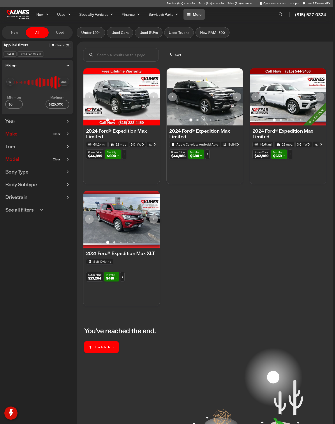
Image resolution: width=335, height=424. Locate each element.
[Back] (60, 45)
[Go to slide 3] (120, 120)
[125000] (57, 104)
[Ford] (10, 54)
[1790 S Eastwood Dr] (316, 3)
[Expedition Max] (31, 54)
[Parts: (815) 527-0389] (211, 3)
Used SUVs (148, 32)
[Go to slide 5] (134, 120)
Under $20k (90, 32)
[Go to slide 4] (127, 120)
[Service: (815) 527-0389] (181, 3)
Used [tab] (60, 32)
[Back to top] (101, 347)
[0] (14, 104)
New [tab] (14, 32)
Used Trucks (179, 32)
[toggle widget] (11, 413)
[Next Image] (153, 96)
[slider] (10, 82)
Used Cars (120, 32)
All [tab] (37, 32)
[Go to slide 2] (114, 120)
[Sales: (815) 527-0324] (239, 3)
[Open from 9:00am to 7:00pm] (279, 3)
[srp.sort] (176, 54)
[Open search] (280, 14)
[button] (89, 96)
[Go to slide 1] (107, 120)
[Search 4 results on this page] (121, 55)
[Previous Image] (89, 96)
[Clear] (56, 133)
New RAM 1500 (212, 32)
